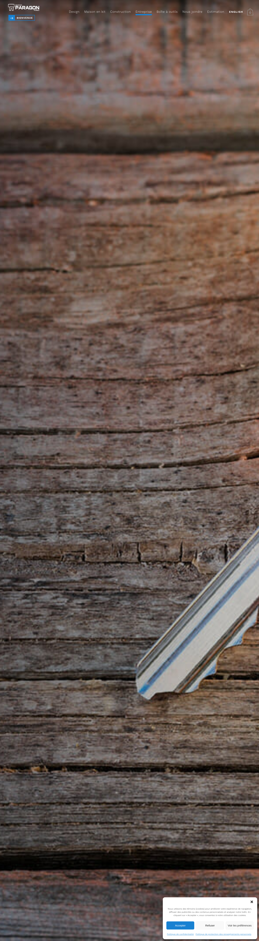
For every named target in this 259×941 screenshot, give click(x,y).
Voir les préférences (240, 925)
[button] (252, 902)
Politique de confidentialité (180, 934)
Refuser (210, 925)
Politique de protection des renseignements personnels (223, 934)
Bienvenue (25, 17)
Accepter (180, 925)
